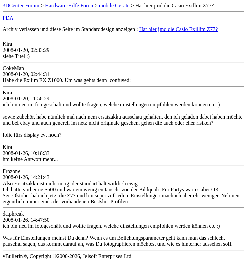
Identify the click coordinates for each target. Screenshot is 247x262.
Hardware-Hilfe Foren (69, 5)
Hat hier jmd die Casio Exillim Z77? (178, 29)
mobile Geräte (114, 5)
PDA (8, 18)
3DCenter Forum (21, 5)
